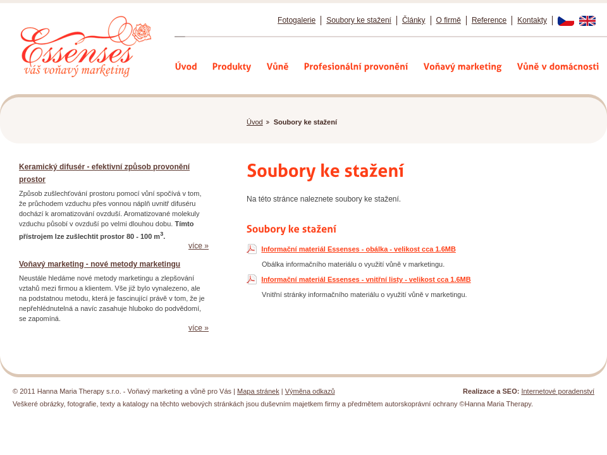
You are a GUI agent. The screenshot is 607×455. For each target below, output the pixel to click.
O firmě (448, 20)
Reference (489, 20)
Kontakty (532, 20)
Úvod (255, 122)
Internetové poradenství (557, 391)
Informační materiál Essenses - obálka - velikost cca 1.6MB (358, 249)
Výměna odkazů (310, 391)
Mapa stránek (258, 391)
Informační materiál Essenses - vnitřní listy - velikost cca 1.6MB (365, 279)
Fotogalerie (297, 20)
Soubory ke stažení (358, 20)
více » (198, 245)
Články (414, 20)
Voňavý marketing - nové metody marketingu (99, 264)
